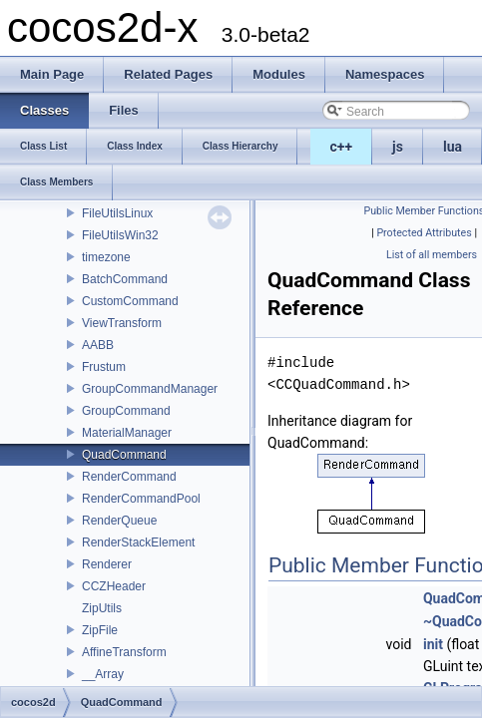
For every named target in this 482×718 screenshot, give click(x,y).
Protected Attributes (423, 232)
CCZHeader (114, 586)
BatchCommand (125, 279)
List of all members (431, 254)
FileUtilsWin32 (120, 235)
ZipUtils (102, 608)
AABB (98, 345)
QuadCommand (124, 455)
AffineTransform (124, 652)
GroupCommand (126, 411)
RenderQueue (119, 521)
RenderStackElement (138, 542)
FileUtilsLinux (117, 213)
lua (452, 147)
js (397, 147)
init (433, 644)
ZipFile (100, 630)
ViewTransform (122, 323)
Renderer (107, 564)
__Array (103, 674)
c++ (341, 147)
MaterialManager (127, 433)
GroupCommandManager (150, 389)
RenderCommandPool (141, 499)
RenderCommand (129, 477)
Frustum (104, 367)
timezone (106, 257)
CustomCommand (130, 301)
